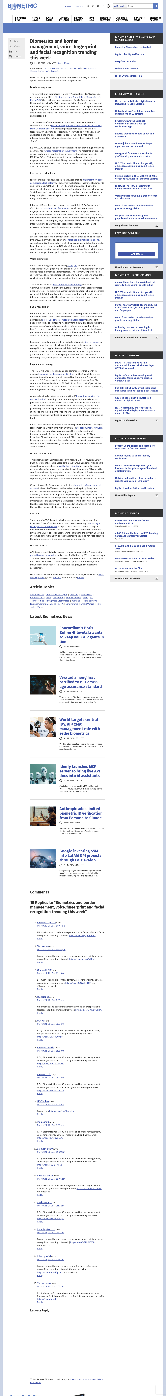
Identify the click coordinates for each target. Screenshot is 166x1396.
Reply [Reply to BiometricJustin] (40, 1066)
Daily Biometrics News (126, 225)
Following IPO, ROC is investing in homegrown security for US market (133, 187)
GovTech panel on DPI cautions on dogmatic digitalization (133, 399)
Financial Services (37, 71)
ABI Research (37, 594)
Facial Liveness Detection (128, 76)
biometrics (86, 594)
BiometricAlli (44, 1074)
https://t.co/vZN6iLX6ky (82, 1242)
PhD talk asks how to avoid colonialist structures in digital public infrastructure (136, 389)
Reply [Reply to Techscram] (40, 962)
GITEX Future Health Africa (136, 570)
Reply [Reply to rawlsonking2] (40, 1221)
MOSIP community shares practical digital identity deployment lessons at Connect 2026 (135, 411)
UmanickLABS (44, 970)
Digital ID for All (35, 19)
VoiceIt (40, 607)
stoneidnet (43, 996)
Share (16, 41)
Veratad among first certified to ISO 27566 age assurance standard (80, 682)
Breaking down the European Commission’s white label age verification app (130, 124)
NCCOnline (43, 1101)
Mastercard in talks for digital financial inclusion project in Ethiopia (135, 102)
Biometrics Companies (105, 19)
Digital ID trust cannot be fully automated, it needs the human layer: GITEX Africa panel (135, 365)
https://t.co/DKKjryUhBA (88, 1009)
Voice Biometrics (52, 71)
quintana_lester (45, 1175)
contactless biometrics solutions (82, 239)
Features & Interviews (64, 19)
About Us (68, 6)
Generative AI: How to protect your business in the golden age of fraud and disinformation (136, 468)
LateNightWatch (46, 1229)
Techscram (43, 946)
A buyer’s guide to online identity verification (132, 457)
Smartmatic (72, 603)
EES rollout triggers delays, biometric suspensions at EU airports (135, 112)
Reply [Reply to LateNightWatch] (40, 1248)
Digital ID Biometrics (126, 420)
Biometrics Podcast (155, 19)
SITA (60, 603)
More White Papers (125, 495)
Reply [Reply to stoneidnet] (40, 1012)
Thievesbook (44, 1283)
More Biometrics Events (127, 578)
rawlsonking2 (44, 1202)
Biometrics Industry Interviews (131, 337)
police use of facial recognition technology (64, 319)
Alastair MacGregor (56, 594)
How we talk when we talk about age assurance (134, 135)
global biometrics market (43, 555)
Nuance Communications (43, 603)
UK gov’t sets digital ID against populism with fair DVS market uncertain (136, 217)
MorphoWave (89, 600)
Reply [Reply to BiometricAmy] (40, 1167)
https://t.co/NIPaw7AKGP (50, 1090)
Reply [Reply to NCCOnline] (40, 1114)
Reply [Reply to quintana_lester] (40, 1194)
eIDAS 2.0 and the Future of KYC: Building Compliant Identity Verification (136, 536)
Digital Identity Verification (129, 54)
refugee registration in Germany (60, 150)
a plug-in (72, 265)
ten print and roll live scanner (55, 208)
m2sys (40, 1020)
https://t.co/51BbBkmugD (50, 1218)
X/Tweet (17, 46)
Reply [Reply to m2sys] (40, 1039)
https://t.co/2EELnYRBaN (50, 1063)
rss (87, 6)
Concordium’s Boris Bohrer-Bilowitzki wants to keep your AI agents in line (81, 635)
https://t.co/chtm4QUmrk (50, 1272)
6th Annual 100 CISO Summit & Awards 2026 (136, 549)
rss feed (57, 577)
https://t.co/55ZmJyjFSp (49, 1164)
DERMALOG (37, 597)
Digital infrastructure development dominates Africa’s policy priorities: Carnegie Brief (133, 378)
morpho (76, 600)
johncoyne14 (44, 1256)
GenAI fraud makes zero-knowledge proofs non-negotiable (134, 207)
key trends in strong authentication (56, 373)
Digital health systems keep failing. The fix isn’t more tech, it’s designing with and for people (136, 308)
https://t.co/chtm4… (47, 1299)
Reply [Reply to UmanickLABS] (40, 989)
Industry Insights (78, 19)
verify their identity (69, 465)
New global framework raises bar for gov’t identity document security (134, 154)
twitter (98, 6)
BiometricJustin (45, 1047)
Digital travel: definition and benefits (134, 488)
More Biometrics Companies (129, 267)
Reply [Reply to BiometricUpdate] (40, 938)
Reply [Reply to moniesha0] (40, 1141)
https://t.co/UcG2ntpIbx (61, 1111)
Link (15, 51)
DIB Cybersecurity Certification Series (136, 560)
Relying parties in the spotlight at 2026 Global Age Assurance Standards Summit (136, 177)
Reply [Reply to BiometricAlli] (40, 1093)
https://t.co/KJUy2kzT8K (78, 982)
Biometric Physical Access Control (133, 47)
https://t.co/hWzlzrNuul (89, 1188)
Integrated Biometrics (57, 600)
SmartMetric (87, 603)
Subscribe (79, 6)
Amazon (74, 594)
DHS (48, 597)
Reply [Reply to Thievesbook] (40, 1302)
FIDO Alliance (73, 597)
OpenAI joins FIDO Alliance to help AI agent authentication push (134, 145)
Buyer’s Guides (49, 19)
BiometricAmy (45, 1148)
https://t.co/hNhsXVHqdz (82, 959)
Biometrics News (20, 19)
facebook (103, 6)
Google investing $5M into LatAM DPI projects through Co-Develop (80, 855)
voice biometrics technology (67, 284)
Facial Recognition (88, 68)
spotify (108, 6)
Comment (17, 56)
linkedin (92, 6)
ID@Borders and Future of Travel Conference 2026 (136, 523)
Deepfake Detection (125, 61)
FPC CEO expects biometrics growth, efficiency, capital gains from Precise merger (134, 166)
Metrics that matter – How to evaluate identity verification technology (135, 479)
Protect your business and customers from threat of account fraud (135, 447)
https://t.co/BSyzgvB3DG (82, 935)
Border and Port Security (70, 68)
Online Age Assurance (126, 68)
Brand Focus (91, 19)
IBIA (85, 597)
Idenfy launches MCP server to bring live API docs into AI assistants (79, 771)
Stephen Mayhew (64, 63)
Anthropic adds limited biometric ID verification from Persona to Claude (81, 813)
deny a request (92, 341)
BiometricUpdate (46, 922)
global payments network (89, 427)
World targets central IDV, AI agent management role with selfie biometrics (79, 726)
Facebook (58, 597)
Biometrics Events (139, 19)
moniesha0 (43, 1121)
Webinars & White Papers (122, 19)
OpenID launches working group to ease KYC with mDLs (136, 197)
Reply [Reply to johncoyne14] (40, 1275)
